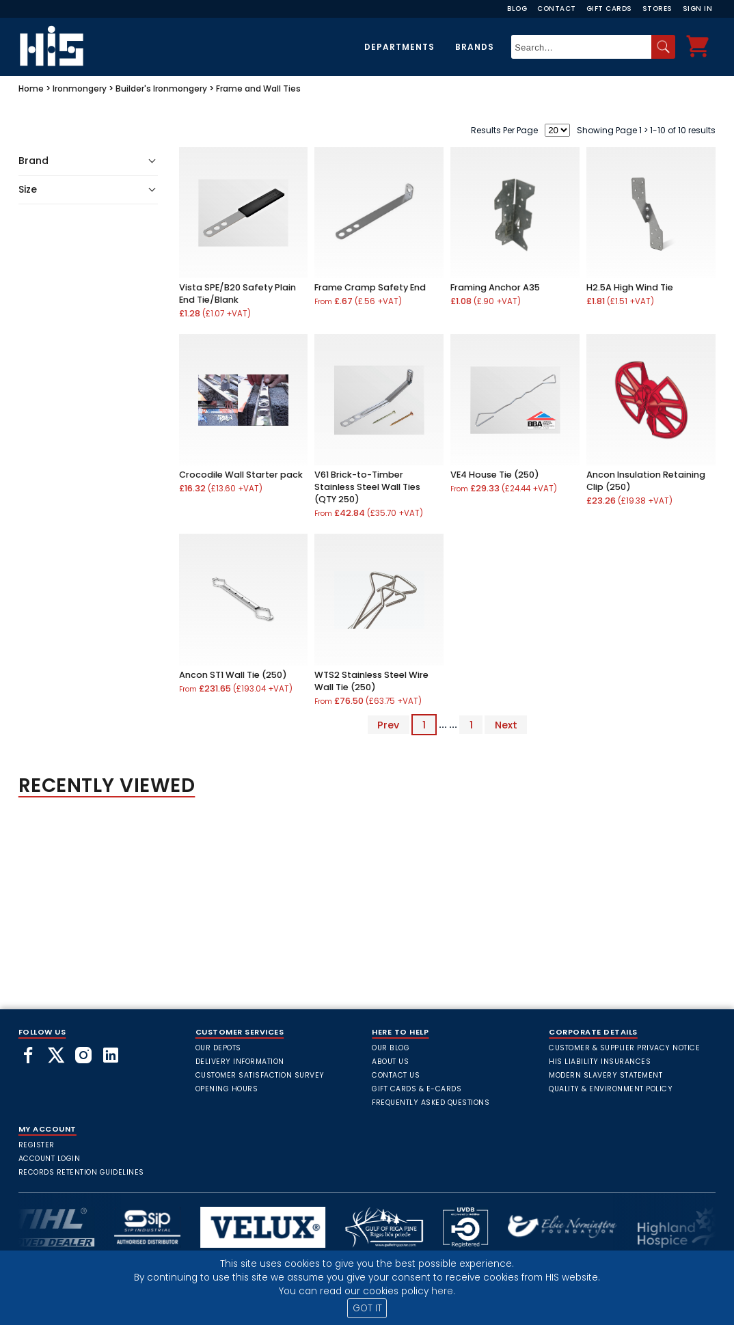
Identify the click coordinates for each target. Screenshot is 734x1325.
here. (443, 1291)
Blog (517, 8)
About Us (390, 1061)
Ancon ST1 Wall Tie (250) (233, 675)
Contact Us (396, 1075)
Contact (556, 8)
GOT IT (367, 1308)
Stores (657, 8)
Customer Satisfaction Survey (260, 1075)
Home (31, 88)
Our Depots (218, 1048)
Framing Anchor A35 (495, 287)
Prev (388, 724)
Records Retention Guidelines (81, 1172)
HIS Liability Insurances (600, 1061)
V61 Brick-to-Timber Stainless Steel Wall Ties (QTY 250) (367, 487)
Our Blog (390, 1048)
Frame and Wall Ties (258, 88)
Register (36, 1145)
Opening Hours (226, 1089)
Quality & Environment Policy (610, 1089)
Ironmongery (80, 88)
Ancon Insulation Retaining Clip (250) (645, 481)
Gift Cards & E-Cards (416, 1089)
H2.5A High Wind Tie (629, 287)
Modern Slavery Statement (605, 1075)
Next (506, 724)
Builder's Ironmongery (161, 88)
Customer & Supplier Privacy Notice (624, 1048)
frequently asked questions (430, 1102)
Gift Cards (609, 8)
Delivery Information (239, 1061)
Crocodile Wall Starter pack (241, 474)
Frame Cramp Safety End (370, 287)
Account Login (49, 1158)
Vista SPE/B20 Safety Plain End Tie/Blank (237, 293)
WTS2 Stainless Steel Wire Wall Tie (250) (371, 681)
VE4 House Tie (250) (494, 474)
